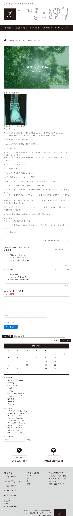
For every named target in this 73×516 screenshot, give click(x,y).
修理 (28, 484)
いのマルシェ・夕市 (15, 396)
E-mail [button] (53, 457)
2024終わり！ (12, 411)
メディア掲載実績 (10, 506)
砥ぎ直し (30, 478)
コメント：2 (65, 240)
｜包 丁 (10, 490)
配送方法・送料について (58, 478)
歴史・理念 (8, 498)
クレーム (10, 416)
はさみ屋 (9, 270)
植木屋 (8, 250)
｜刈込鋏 (13, 481)
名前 (5, 307)
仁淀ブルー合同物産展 (16, 393)
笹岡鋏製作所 (47, 28)
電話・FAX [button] (19, 457)
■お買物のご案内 (56, 473)
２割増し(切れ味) (53, 240)
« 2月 (18, 372)
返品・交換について (56, 484)
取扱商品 (8, 28)
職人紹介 (7, 501)
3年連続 (10, 391)
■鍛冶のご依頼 (33, 473)
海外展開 (11, 399)
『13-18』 (11, 404)
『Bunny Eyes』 (14, 383)
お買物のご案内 (21, 28)
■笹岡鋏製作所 (10, 495)
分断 (9, 430)
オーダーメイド (32, 476)
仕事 (44, 240)
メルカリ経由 (12, 420)
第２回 (56, 340)
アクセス (7, 504)
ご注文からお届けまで (57, 476)
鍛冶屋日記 (59, 28)
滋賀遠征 (10, 425)
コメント (9, 294)
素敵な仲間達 (19, 336)
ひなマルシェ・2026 (15, 380)
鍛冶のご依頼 (35, 28)
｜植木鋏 (10, 477)
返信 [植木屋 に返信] (66, 265)
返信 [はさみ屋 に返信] (66, 285)
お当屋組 (11, 388)
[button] (29, 440)
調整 (28, 481)
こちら (22, 126)
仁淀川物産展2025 (15, 385)
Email (6, 315)
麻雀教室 (11, 401)
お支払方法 (53, 481)
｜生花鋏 (10, 486)
